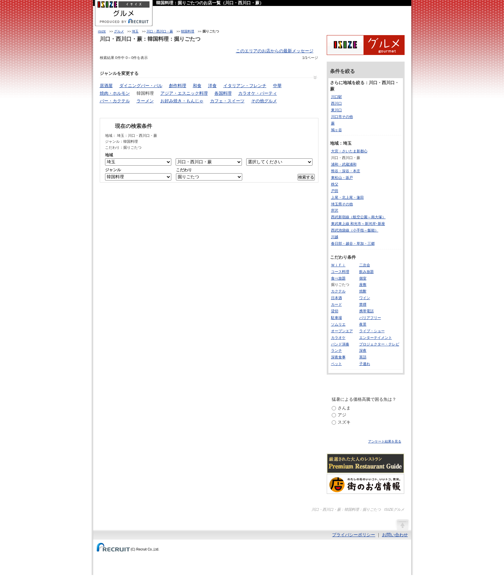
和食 (197, 85)
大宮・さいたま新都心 (349, 151)
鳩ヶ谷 (336, 130)
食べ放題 (338, 278)
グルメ (119, 31)
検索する (306, 177)
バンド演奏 (340, 344)
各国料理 (223, 93)
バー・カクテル (115, 100)
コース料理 (340, 272)
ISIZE (102, 31)
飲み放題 (366, 272)
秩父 (334, 184)
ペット (336, 364)
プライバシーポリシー (353, 534)
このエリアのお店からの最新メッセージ (274, 50)
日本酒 (336, 298)
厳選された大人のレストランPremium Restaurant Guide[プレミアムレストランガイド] (365, 463)
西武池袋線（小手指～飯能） (354, 230)
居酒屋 (106, 85)
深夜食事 (338, 357)
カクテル (338, 291)
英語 (362, 357)
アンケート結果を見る (384, 441)
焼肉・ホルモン (115, 93)
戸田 (334, 191)
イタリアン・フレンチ (244, 85)
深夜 (362, 350)
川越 (334, 237)
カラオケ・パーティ (257, 93)
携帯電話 (366, 311)
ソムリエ (338, 324)
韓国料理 (187, 31)
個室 (362, 278)
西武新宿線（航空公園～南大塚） (358, 217)
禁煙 (362, 304)
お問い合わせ (395, 534)
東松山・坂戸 (342, 178)
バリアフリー (370, 318)
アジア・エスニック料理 (184, 93)
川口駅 (336, 97)
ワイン (364, 298)
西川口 (336, 103)
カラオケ (338, 338)
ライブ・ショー (372, 331)
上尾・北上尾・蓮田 (347, 197)
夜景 (362, 324)
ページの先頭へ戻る (402, 524)
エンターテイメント (375, 338)
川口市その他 (342, 117)
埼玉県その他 (342, 204)
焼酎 (362, 291)
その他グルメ (264, 100)
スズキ (344, 422)
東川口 (336, 110)
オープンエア (342, 331)
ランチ (336, 350)
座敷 (362, 285)
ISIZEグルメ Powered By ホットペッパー (366, 45)
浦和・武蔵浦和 (344, 164)
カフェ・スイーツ (227, 100)
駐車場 (336, 318)
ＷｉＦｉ (338, 265)
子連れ (364, 364)
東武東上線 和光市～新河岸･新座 (358, 224)
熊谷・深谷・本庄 (345, 171)
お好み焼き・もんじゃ (181, 100)
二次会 (364, 265)
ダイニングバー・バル (140, 85)
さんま (344, 407)
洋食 (212, 85)
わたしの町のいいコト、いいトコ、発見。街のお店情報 (365, 484)
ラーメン (145, 100)
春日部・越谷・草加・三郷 (353, 243)
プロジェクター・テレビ (379, 344)
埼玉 (135, 31)
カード (336, 304)
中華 (277, 85)
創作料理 (177, 85)
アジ (342, 414)
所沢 (334, 210)
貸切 (334, 311)
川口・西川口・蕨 (159, 31)
